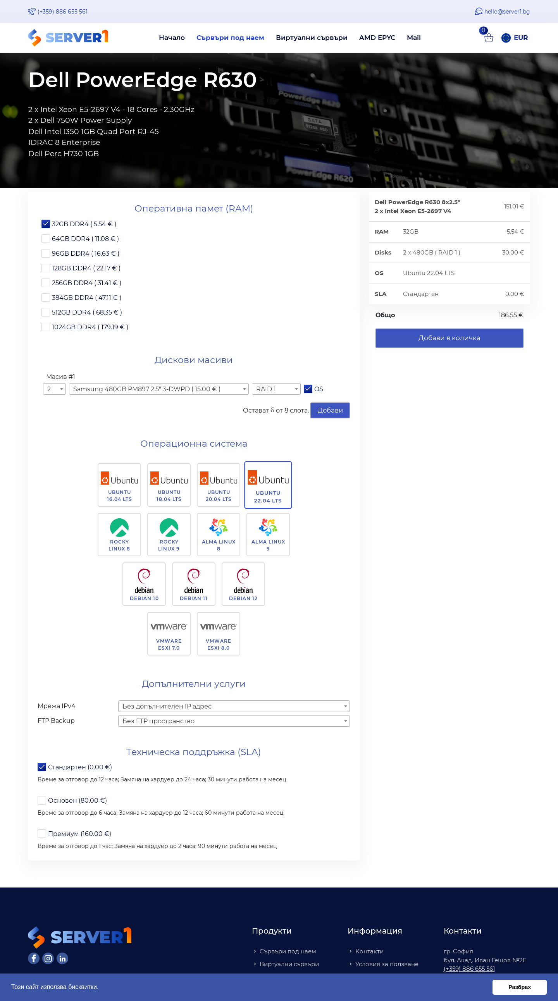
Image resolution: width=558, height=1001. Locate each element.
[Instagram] (48, 958)
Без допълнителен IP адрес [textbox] (167, 705)
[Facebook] (34, 958)
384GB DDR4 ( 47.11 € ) (86, 297)
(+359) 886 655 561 (63, 11)
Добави (330, 410)
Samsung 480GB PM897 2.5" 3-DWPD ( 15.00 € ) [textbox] (146, 389)
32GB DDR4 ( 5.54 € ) (84, 224)
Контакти (369, 951)
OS (318, 389)
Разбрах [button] (519, 987)
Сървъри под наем (230, 37)
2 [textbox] (49, 389)
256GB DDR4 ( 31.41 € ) (86, 283)
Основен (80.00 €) (77, 800)
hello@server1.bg (507, 11)
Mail (414, 37)
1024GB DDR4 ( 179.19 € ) (90, 327)
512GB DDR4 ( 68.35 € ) (87, 312)
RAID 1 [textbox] (266, 389)
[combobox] (54, 389)
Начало (172, 37)
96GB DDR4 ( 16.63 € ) (85, 253)
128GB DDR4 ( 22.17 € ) (86, 268)
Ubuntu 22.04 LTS (268, 496)
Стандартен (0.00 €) (80, 767)
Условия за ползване (386, 963)
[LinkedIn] (62, 958)
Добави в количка (449, 338)
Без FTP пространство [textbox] (158, 720)
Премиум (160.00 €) (79, 833)
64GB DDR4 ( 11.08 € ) (85, 239)
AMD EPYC (377, 37)
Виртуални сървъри (312, 37)
